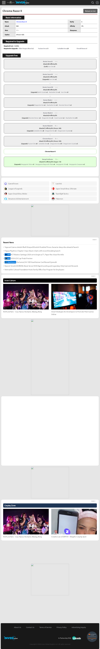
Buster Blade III (47, 126)
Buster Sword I (48, 61)
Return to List (90, 11)
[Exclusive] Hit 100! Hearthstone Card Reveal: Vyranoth (31, 262)
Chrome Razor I (48, 139)
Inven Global (22, 2)
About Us (17, 627)
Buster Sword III (48, 87)
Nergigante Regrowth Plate (44, 164)
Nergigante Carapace (76, 164)
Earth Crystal (42, 92)
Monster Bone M (64, 105)
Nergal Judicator (47, 159)
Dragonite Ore (39, 105)
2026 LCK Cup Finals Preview (18, 258)
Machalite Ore (53, 92)
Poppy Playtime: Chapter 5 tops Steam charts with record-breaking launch (32, 251)
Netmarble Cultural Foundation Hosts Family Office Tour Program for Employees (34, 269)
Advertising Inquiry (79, 627)
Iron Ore (50, 66)
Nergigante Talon (26, 164)
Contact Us (30, 627)
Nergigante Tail (61, 164)
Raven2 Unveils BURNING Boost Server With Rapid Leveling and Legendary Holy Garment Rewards (41, 266)
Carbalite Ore (38, 131)
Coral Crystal (58, 118)
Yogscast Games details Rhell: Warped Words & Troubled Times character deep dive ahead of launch (42, 247)
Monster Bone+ (34, 118)
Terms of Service (45, 627)
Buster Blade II (47, 113)
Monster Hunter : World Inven (15, 2)
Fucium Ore (31, 144)
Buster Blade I (47, 100)
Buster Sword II (48, 74)
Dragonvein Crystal (64, 131)
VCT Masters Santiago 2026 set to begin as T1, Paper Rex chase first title (34, 254)
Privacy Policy (62, 627)
